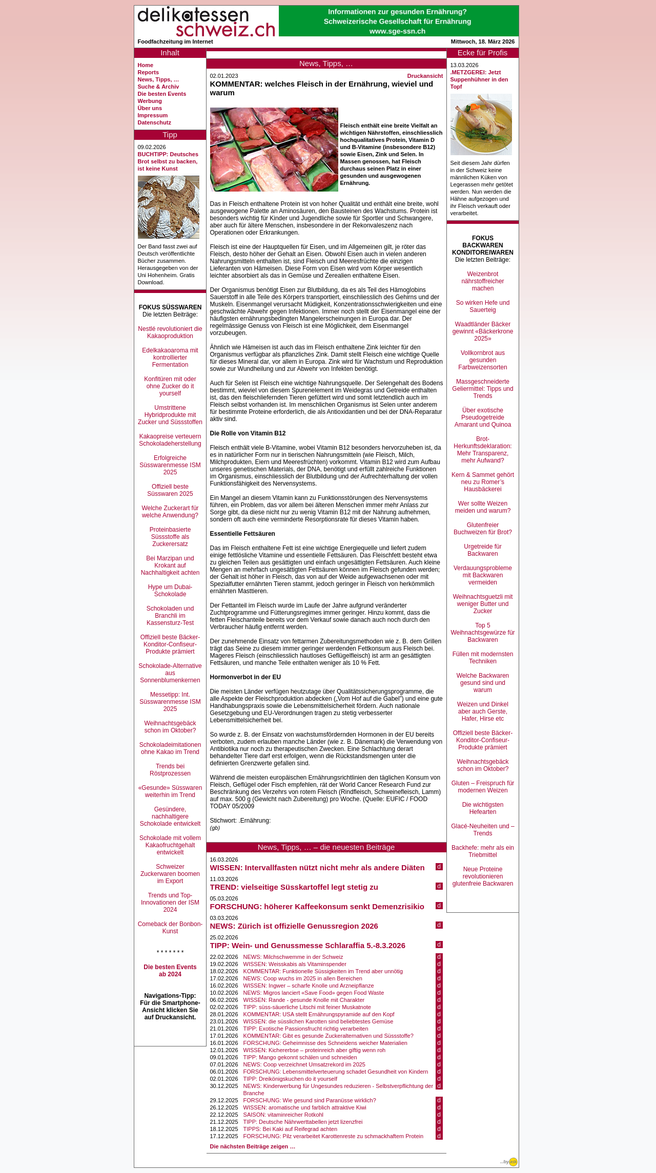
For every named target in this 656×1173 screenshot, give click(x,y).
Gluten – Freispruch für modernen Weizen (483, 787)
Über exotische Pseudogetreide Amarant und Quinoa (483, 417)
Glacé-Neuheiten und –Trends (482, 830)
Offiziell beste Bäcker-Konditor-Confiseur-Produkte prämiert (170, 644)
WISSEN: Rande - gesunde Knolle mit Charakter (304, 1000)
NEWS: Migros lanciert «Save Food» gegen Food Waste (313, 993)
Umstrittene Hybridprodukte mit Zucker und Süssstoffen (170, 415)
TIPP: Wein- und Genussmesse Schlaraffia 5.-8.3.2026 (308, 945)
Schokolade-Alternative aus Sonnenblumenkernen (169, 673)
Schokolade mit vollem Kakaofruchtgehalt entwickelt (170, 845)
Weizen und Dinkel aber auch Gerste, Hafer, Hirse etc (482, 711)
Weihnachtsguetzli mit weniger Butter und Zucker (483, 604)
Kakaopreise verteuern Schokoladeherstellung (170, 440)
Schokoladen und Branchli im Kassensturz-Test (170, 615)
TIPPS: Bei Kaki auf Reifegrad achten (290, 1129)
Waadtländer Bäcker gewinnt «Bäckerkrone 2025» (483, 331)
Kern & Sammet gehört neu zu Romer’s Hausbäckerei (483, 482)
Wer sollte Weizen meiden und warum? (483, 507)
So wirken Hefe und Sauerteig (483, 306)
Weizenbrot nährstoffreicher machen (482, 281)
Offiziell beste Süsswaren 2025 (170, 490)
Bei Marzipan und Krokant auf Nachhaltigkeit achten (170, 565)
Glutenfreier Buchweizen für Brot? (483, 528)
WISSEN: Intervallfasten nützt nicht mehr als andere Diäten (317, 867)
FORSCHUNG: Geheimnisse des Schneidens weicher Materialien (325, 1043)
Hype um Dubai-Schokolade (170, 590)
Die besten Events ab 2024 (170, 970)
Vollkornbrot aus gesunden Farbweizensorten (482, 360)
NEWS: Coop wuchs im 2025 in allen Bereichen (302, 978)
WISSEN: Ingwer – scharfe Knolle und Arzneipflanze (308, 985)
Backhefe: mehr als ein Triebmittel (483, 851)
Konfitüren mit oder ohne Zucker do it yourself (170, 386)
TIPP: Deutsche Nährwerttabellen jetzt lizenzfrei (303, 1122)
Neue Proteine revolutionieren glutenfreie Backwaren (483, 876)
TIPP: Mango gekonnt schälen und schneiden (300, 1057)
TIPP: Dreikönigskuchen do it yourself (290, 1079)
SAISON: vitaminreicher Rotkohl (283, 1115)
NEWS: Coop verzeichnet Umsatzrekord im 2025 (304, 1064)
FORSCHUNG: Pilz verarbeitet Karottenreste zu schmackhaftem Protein (333, 1136)
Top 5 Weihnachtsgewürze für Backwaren (482, 632)
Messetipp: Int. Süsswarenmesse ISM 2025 (169, 702)
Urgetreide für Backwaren (482, 550)
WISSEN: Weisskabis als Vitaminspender (294, 964)
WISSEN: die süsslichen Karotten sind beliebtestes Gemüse (318, 1021)
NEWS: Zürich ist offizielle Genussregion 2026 (294, 925)
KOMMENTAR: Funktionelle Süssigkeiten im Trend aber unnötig (323, 971)
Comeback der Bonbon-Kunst (170, 927)
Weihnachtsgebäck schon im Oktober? (170, 727)
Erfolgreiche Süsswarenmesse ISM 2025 (169, 465)
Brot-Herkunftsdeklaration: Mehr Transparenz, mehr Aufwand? (482, 449)
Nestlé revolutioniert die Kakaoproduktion (170, 332)
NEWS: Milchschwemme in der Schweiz (293, 957)
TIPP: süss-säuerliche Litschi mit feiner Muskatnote (307, 1007)
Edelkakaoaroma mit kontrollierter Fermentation (170, 357)
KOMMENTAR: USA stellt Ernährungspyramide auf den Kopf (319, 1014)
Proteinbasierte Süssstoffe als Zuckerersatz (170, 537)
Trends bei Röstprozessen (170, 770)
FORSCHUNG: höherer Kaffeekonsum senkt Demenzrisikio (317, 906)
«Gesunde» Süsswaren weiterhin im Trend (170, 791)
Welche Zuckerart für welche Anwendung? (169, 512)
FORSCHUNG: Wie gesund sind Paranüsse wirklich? (309, 1100)
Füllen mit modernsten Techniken (483, 658)
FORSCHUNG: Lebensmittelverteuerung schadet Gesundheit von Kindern (335, 1072)
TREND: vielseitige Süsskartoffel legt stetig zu (294, 887)
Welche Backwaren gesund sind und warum (483, 683)
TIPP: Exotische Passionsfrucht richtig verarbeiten (305, 1028)
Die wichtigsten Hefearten (483, 808)
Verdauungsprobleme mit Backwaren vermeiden (483, 575)
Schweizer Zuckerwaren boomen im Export (170, 874)
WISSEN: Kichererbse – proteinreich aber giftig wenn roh (314, 1050)
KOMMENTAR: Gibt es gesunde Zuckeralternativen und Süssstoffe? (328, 1036)
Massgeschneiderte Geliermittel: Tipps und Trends (482, 389)
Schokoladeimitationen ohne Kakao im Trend (170, 748)
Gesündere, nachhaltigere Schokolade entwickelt (170, 816)
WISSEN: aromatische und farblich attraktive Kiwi (304, 1107)
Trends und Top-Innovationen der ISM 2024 (170, 902)
